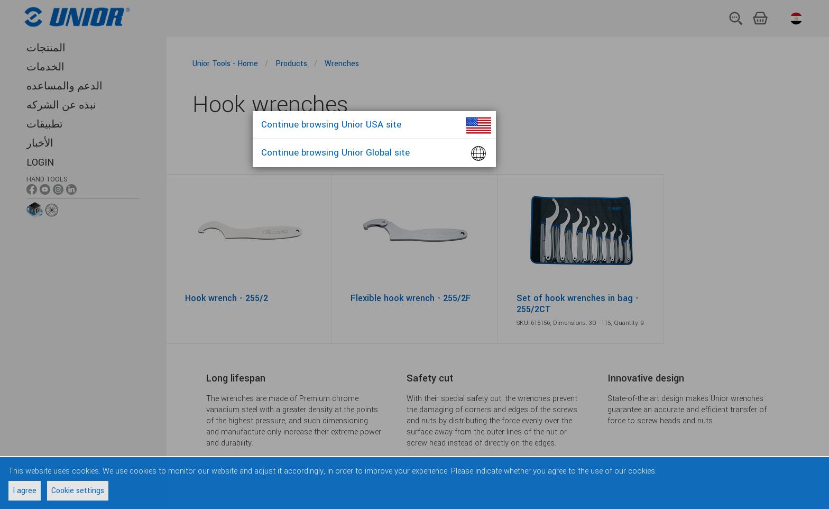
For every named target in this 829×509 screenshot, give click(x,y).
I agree (24, 490)
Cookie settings (77, 490)
